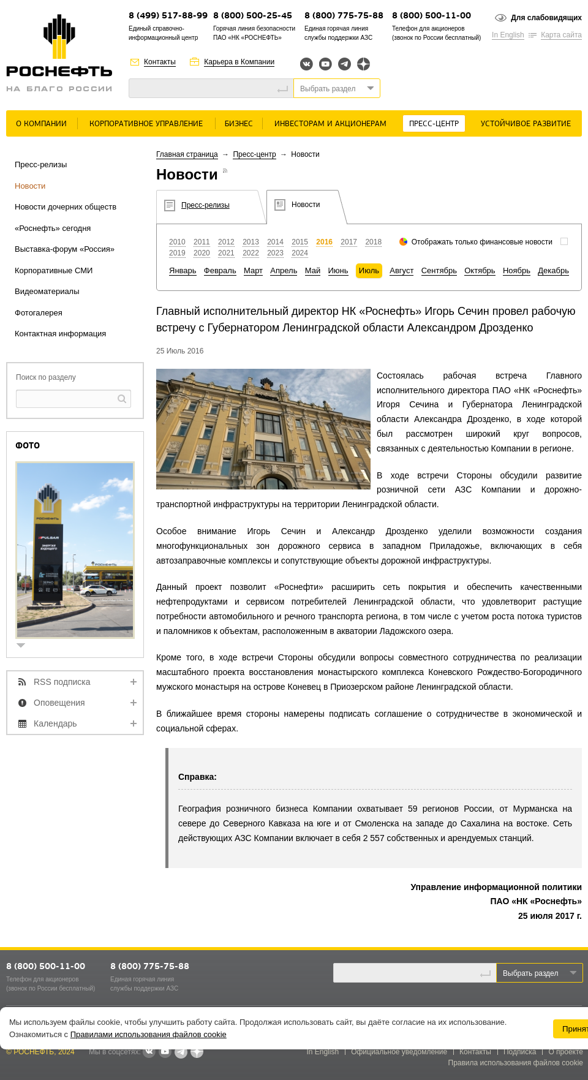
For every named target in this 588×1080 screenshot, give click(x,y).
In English (508, 35)
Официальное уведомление (399, 1052)
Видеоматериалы (47, 291)
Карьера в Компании (239, 62)
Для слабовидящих (546, 17)
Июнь (338, 270)
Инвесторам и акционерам (330, 124)
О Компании (41, 124)
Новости (30, 186)
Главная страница (187, 154)
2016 (324, 242)
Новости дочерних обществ (65, 206)
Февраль (220, 270)
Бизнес (239, 124)
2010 (177, 242)
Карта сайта (561, 35)
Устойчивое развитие (526, 124)
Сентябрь (439, 270)
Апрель (283, 270)
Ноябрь (516, 270)
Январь (183, 270)
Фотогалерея (38, 312)
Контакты (160, 62)
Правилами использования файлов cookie (148, 1034)
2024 (300, 253)
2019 (177, 253)
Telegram (344, 64)
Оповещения (59, 703)
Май (312, 270)
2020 (202, 253)
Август (401, 270)
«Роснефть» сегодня (53, 228)
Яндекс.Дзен (363, 64)
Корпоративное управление (146, 124)
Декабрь (553, 270)
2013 (251, 242)
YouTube (325, 64)
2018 (373, 242)
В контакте (149, 1052)
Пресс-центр (434, 124)
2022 (251, 253)
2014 (275, 242)
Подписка (519, 1052)
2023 (275, 253)
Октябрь (479, 270)
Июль (369, 270)
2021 (226, 253)
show (25, 646)
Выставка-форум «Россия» (65, 249)
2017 (349, 242)
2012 (226, 242)
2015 (300, 242)
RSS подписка (62, 682)
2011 (202, 242)
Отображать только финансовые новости (482, 242)
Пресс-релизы (41, 164)
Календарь (55, 723)
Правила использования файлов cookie (516, 1063)
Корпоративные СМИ (53, 270)
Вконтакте (306, 64)
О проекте (565, 1052)
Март (253, 270)
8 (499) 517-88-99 (168, 16)
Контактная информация (60, 333)
